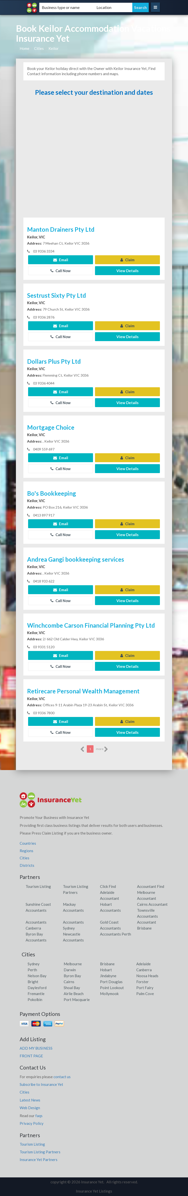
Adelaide (143, 964)
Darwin (70, 970)
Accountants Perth (115, 934)
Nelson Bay (37, 975)
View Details (127, 270)
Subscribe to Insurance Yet (41, 1084)
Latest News (30, 1100)
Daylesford (37, 987)
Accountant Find (150, 886)
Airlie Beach (74, 993)
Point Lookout (112, 987)
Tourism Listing (38, 886)
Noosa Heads (147, 975)
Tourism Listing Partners (40, 1152)
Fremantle (36, 993)
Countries (28, 843)
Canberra (144, 970)
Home (24, 48)
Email (60, 260)
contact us (62, 1076)
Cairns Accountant (152, 904)
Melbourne (73, 964)
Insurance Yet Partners (38, 1159)
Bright (33, 981)
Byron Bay (72, 975)
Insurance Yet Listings (94, 1191)
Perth (32, 970)
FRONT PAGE (31, 1056)
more (102, 749)
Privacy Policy (32, 1123)
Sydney (34, 964)
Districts (27, 865)
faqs (39, 1115)
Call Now (60, 270)
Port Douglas (111, 981)
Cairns (69, 981)
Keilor (53, 48)
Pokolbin (35, 999)
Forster (142, 981)
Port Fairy (144, 987)
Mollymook (109, 993)
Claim (127, 260)
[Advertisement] (94, 159)
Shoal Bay (72, 987)
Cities (39, 48)
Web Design (30, 1107)
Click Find (108, 886)
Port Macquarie (77, 999)
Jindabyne (108, 975)
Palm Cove (145, 993)
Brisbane (107, 964)
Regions (26, 850)
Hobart (106, 970)
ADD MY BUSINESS (36, 1048)
